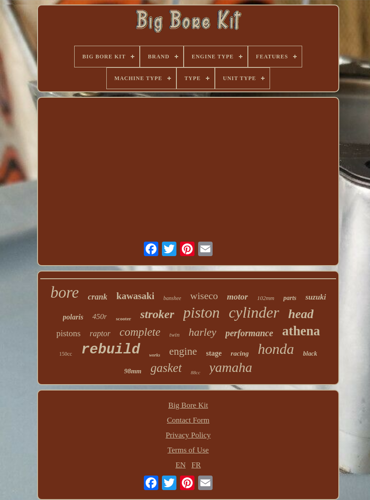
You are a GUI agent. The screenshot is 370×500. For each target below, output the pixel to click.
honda (276, 349)
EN (181, 465)
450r (99, 316)
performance (249, 333)
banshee (172, 298)
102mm (265, 298)
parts (289, 298)
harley (202, 332)
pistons (68, 333)
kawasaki (135, 295)
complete (139, 332)
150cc (65, 354)
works (154, 354)
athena (301, 331)
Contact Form (188, 420)
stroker (157, 314)
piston (201, 313)
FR (196, 465)
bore (64, 292)
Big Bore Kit (188, 405)
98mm (132, 371)
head (300, 314)
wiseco (204, 295)
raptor (100, 333)
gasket (166, 368)
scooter (123, 318)
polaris (73, 317)
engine (183, 351)
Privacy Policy (188, 435)
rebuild (110, 349)
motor (237, 296)
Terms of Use (188, 450)
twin (175, 334)
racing (240, 353)
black (310, 353)
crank (97, 296)
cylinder (254, 312)
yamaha (230, 367)
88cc (195, 372)
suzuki (315, 297)
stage (214, 353)
